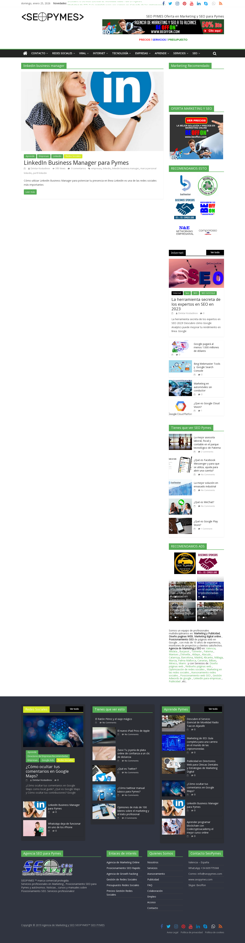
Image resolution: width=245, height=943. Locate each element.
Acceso (151, 902)
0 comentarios (77, 168)
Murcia (173, 660)
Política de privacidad (192, 932)
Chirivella (185, 654)
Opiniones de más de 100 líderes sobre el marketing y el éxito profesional (133, 811)
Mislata (173, 651)
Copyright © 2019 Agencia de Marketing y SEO (48, 925)
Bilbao (212, 660)
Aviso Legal (172, 932)
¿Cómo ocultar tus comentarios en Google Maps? (47, 771)
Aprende (160, 53)
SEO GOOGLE (208, 293)
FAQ (149, 885)
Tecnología (120, 53)
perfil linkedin (40, 173)
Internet (99, 53)
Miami (182, 663)
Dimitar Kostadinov (40, 168)
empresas (96, 168)
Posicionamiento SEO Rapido (123, 868)
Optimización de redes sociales (187, 669)
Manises (173, 654)
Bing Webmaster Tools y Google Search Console (207, 367)
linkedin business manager (125, 168)
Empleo (151, 896)
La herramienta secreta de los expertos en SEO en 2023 (196, 304)
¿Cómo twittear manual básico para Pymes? (131, 789)
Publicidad (175, 681)
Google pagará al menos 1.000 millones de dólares (206, 347)
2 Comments (207, 451)
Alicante (208, 657)
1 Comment (206, 528)
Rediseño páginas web (198, 666)
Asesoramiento (156, 873)
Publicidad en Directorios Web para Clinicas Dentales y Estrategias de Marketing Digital (182, 604)
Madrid (198, 657)
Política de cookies (214, 932)
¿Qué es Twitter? (127, 768)
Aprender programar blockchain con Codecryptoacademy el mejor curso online (200, 827)
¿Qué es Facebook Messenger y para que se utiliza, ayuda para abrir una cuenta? (206, 465)
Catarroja (174, 657)
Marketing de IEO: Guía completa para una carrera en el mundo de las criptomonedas (210, 586)
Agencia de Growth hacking (122, 873)
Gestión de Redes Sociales (122, 879)
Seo (195, 53)
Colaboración (155, 891)
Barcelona (187, 657)
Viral (82, 53)
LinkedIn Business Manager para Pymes (76, 162)
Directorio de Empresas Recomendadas (48, 756)
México (173, 663)
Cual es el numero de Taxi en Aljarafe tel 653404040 (210, 610)
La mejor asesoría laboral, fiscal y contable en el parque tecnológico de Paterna (207, 443)
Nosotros (152, 862)
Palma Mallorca (187, 660)
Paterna (208, 651)
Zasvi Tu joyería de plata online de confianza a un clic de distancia (133, 753)
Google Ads (48, 760)
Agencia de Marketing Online (123, 862)
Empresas (141, 53)
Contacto (38, 53)
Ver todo (215, 252)
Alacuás (206, 654)
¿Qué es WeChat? (204, 502)
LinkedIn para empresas (207, 678)
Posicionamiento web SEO (195, 675)
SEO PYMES (98, 925)
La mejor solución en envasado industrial (206, 484)
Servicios (179, 53)
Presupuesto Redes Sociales (123, 885)
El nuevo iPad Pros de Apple (133, 730)
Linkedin (57, 156)
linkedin (107, 168)
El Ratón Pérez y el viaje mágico (113, 719)
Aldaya (196, 654)
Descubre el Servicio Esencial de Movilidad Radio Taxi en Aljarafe (105, 2)
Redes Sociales (62, 53)
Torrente (196, 651)
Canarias (202, 660)
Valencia (210, 648)
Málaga (218, 657)
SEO (195, 293)
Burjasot (184, 651)
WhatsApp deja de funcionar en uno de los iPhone (64, 825)
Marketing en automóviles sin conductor (203, 387)
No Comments (208, 474)
